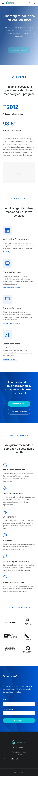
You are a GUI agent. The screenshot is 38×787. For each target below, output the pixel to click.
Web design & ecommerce (16, 239)
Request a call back (19, 411)
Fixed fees (7, 540)
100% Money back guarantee (16, 561)
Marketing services (10, 359)
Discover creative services (12, 288)
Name (5, 699)
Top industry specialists (14, 469)
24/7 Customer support (13, 582)
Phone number (8, 709)
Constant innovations (13, 493)
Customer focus (10, 517)
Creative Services (12, 272)
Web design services (10, 252)
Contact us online (19, 404)
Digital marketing (11, 343)
